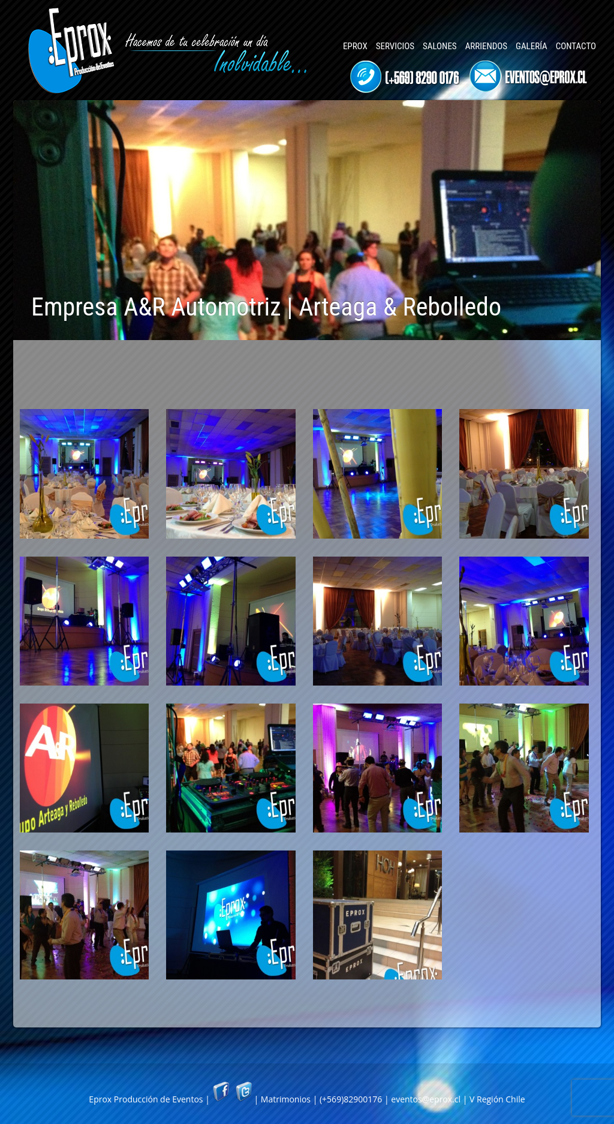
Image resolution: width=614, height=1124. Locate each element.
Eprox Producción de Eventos (146, 1099)
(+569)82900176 (351, 1099)
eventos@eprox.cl (425, 1099)
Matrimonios (286, 1099)
